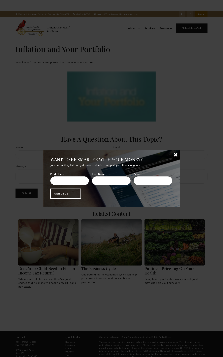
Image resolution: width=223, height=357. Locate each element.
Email (137, 174)
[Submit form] (65, 194)
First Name (57, 174)
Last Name (98, 174)
